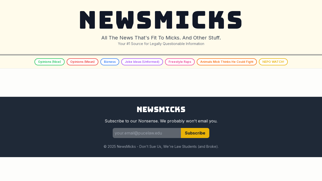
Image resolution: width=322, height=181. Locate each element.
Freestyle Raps (180, 62)
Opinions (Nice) (49, 62)
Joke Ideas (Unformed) (142, 62)
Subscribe (195, 132)
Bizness (110, 62)
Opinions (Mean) (82, 62)
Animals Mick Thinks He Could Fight (226, 62)
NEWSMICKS (161, 20)
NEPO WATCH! (273, 62)
